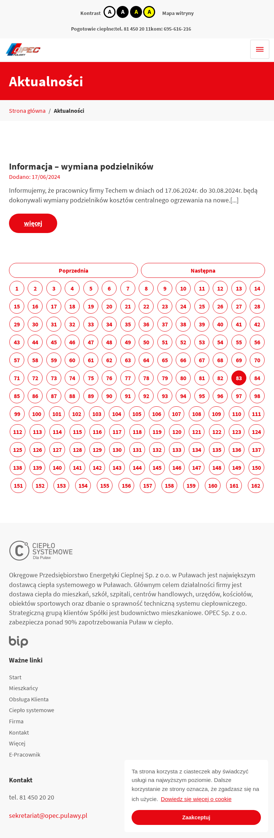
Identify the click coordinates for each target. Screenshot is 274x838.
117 (117, 431)
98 (257, 396)
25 (202, 306)
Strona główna (27, 110)
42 (257, 324)
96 (220, 396)
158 (169, 485)
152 (40, 485)
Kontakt (19, 732)
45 (54, 342)
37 (165, 324)
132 (157, 449)
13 (239, 288)
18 (72, 306)
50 (146, 342)
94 (183, 396)
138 (17, 467)
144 (137, 467)
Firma (16, 721)
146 (176, 467)
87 (54, 396)
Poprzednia (73, 270)
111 (256, 414)
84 (257, 378)
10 (183, 288)
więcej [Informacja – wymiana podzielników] (33, 223)
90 (109, 396)
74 (72, 378)
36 (146, 324)
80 (183, 378)
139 (37, 467)
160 (212, 485)
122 (216, 431)
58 (35, 360)
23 (165, 306)
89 (91, 396)
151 (18, 485)
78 (146, 378)
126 (37, 449)
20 (109, 306)
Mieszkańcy (23, 688)
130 (117, 449)
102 (76, 414)
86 (35, 396)
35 (128, 324)
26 (220, 306)
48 (109, 342)
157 (147, 485)
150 (256, 467)
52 (183, 342)
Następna (203, 270)
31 (54, 324)
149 (236, 467)
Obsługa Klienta (29, 699)
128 (77, 449)
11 (202, 288)
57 (17, 360)
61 (91, 360)
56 (257, 342)
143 (117, 467)
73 (54, 378)
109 (216, 414)
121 (196, 431)
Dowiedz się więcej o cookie (196, 799)
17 (54, 306)
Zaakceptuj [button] (196, 817)
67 (202, 360)
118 (137, 431)
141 (77, 467)
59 (54, 360)
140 (57, 467)
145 (157, 467)
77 (128, 378)
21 (128, 306)
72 (35, 378)
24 (183, 306)
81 (202, 378)
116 (97, 431)
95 (202, 396)
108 (196, 414)
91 (128, 396)
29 (17, 324)
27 (239, 306)
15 (17, 306)
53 (202, 342)
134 (196, 449)
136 (236, 449)
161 (234, 485)
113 (37, 431)
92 (146, 396)
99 (17, 414)
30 (35, 324)
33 (91, 324)
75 (91, 378)
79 (165, 378)
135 (216, 449)
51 (165, 342)
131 (137, 449)
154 (82, 485)
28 (257, 306)
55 (239, 342)
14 (257, 288)
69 (239, 360)
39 (202, 324)
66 (183, 360)
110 (236, 414)
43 (17, 342)
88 (72, 396)
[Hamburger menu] (260, 49)
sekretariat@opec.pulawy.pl (48, 815)
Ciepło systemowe (31, 710)
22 (146, 306)
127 (57, 449)
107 (176, 414)
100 (36, 414)
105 (136, 414)
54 (220, 342)
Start (15, 677)
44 (35, 342)
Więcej (17, 743)
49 (128, 342)
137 (256, 449)
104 (116, 414)
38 (183, 324)
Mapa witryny (178, 13)
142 (97, 467)
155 (104, 485)
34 (109, 324)
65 (165, 360)
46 (72, 342)
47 (91, 342)
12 (220, 288)
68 (220, 360)
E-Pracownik (24, 754)
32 (72, 324)
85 (17, 396)
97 (239, 396)
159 (191, 485)
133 (176, 449)
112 (17, 431)
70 (257, 360)
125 (17, 449)
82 (220, 378)
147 (196, 467)
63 (128, 360)
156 (126, 485)
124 (256, 431)
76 (109, 378)
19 (91, 306)
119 (157, 431)
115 (77, 431)
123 (236, 431)
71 (17, 378)
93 (165, 396)
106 (156, 414)
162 (255, 485)
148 (216, 467)
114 (57, 431)
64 (146, 360)
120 (176, 431)
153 (61, 485)
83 (239, 378)
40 (220, 324)
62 (109, 360)
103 (96, 414)
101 (56, 414)
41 (239, 324)
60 (72, 360)
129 (97, 449)
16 (35, 306)
